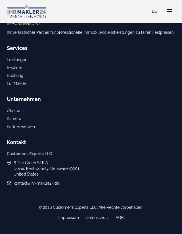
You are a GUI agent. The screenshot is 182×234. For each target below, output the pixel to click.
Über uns (15, 110)
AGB (120, 217)
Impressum (68, 217)
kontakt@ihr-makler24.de (36, 183)
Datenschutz (97, 217)
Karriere (14, 118)
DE (154, 11)
